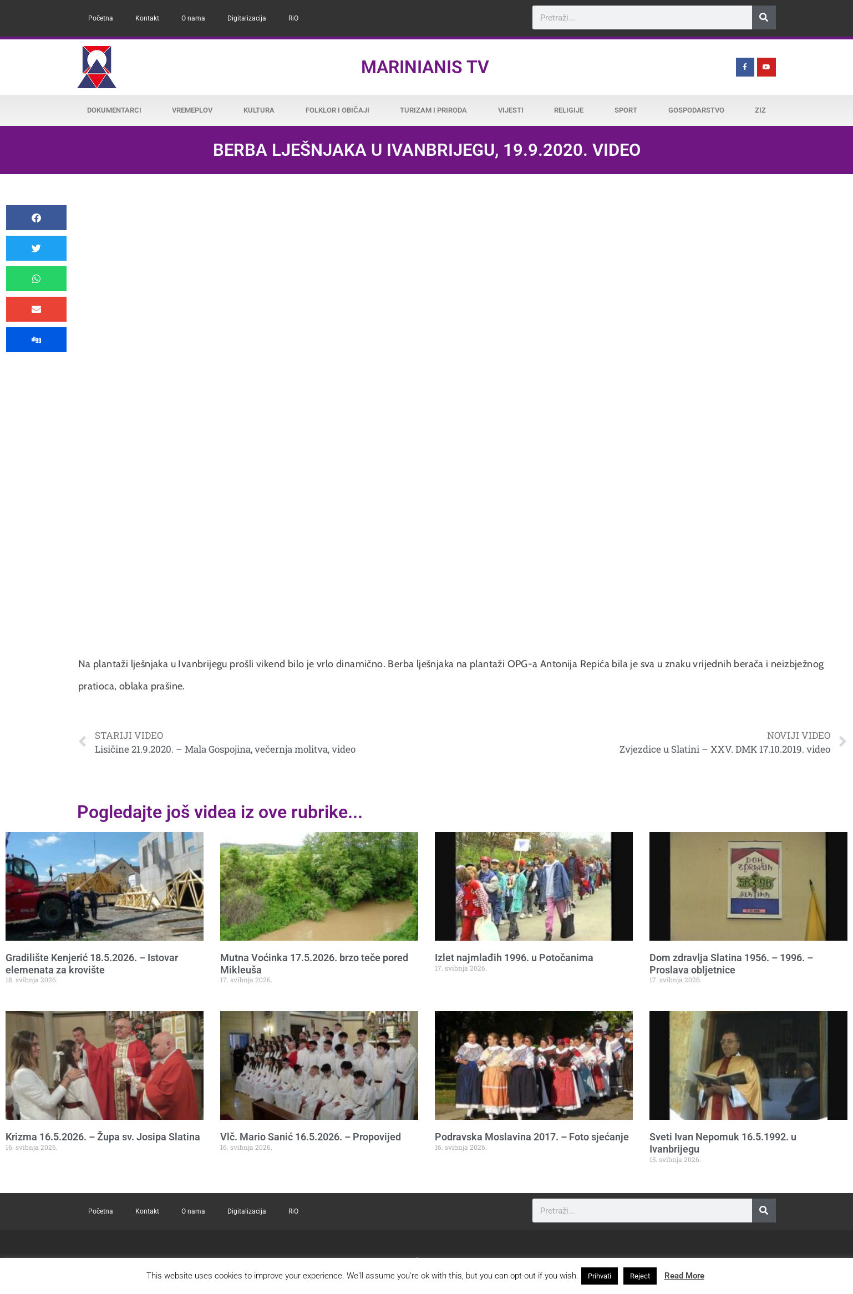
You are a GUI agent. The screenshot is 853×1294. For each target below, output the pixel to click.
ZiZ (760, 110)
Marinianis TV (425, 67)
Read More (684, 1276)
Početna (100, 18)
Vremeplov (192, 110)
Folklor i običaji (337, 110)
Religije (568, 110)
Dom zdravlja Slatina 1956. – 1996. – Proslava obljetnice (731, 964)
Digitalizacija (246, 18)
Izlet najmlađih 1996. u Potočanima (514, 957)
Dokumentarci (114, 110)
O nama (193, 18)
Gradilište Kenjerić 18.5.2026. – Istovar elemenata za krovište (92, 964)
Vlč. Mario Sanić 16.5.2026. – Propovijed (310, 1137)
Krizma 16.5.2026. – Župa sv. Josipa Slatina (103, 1137)
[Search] (764, 17)
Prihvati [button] (599, 1276)
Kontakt (147, 18)
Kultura (259, 110)
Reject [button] (640, 1276)
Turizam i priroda (433, 110)
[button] (36, 217)
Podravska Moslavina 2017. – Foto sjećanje (532, 1137)
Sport (626, 110)
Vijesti (511, 110)
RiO (293, 18)
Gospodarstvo (696, 110)
